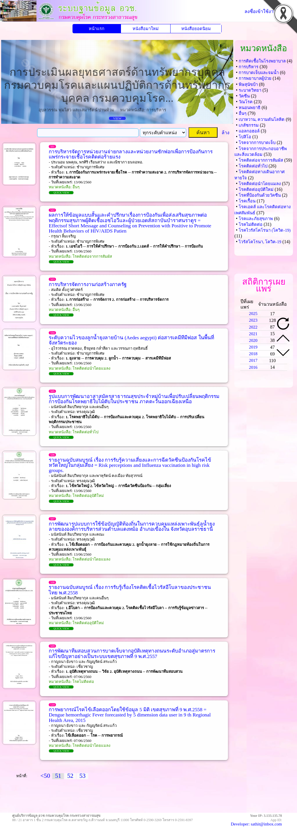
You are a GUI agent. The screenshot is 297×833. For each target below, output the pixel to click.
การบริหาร (248, 66)
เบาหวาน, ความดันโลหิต (262, 119)
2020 (253, 340)
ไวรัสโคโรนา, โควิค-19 (260, 241)
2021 (253, 333)
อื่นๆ (243, 113)
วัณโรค (246, 101)
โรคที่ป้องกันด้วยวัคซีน (260, 195)
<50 (45, 775)
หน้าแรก (96, 28)
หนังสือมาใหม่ (146, 28)
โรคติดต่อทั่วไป (253, 166)
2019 (253, 347)
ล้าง (225, 132)
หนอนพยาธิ (249, 107)
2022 (253, 327)
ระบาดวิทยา (250, 90)
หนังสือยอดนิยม (196, 28)
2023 (253, 320)
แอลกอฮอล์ (249, 131)
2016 (253, 367)
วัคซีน (244, 96)
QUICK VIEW (61, 192)
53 (82, 775)
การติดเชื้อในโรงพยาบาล (262, 61)
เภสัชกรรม (249, 125)
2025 (253, 313)
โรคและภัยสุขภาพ (256, 218)
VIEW (117, 118)
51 (58, 775)
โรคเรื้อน (247, 201)
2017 (253, 360)
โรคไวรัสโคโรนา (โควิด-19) (265, 230)
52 (70, 775)
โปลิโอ (245, 136)
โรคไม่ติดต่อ (250, 224)
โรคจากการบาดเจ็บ (257, 142)
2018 (253, 353)
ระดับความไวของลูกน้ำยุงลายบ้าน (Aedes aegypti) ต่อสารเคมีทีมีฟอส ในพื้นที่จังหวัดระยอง (131, 340)
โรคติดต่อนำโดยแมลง (260, 183)
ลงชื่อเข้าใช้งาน (261, 11)
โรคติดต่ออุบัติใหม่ (256, 189)
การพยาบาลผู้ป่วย (255, 78)
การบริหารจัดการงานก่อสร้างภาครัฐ (88, 284)
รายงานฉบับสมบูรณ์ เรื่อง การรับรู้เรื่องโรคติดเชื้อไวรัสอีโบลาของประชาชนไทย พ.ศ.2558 (130, 590)
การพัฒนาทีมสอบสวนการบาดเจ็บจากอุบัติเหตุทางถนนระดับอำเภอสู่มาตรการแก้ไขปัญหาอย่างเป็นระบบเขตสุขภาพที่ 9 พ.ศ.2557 (132, 653)
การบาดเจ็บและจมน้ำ (259, 72)
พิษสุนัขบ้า (248, 84)
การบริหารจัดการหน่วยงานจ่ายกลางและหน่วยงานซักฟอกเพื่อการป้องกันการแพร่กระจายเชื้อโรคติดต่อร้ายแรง (131, 154)
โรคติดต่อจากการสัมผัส (261, 160)
